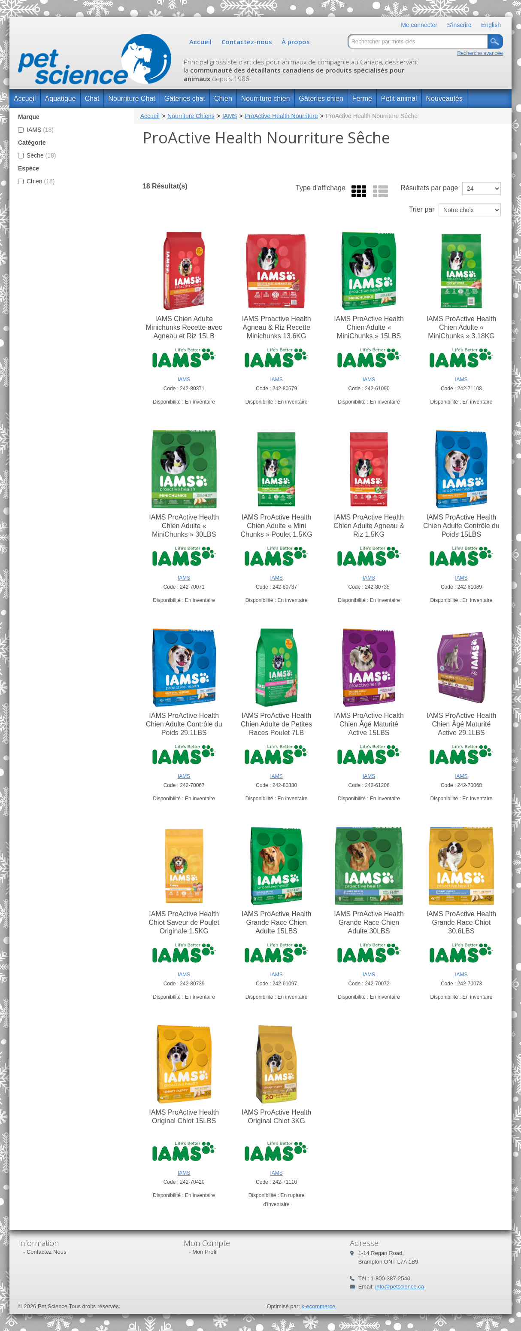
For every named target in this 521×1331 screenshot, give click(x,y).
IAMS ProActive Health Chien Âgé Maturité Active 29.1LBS (462, 724)
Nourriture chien (265, 98)
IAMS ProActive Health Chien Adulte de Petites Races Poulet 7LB (276, 724)
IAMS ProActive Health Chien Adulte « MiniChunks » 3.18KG (462, 327)
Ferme (362, 98)
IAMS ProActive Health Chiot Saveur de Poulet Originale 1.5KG (183, 922)
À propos (296, 41)
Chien (223, 98)
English (491, 24)
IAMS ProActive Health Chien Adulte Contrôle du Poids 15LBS (461, 526)
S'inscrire (459, 24)
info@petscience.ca (399, 1286)
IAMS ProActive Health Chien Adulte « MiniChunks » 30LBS (184, 526)
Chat (92, 98)
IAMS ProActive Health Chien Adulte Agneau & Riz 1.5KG (368, 526)
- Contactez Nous (44, 1252)
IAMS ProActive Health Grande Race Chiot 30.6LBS (462, 922)
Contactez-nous (246, 41)
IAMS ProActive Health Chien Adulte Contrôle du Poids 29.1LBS (184, 724)
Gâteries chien (321, 98)
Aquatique (60, 98)
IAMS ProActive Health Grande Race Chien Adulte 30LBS (369, 922)
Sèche (37, 155)
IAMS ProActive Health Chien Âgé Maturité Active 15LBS (369, 724)
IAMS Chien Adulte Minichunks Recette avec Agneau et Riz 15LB (184, 327)
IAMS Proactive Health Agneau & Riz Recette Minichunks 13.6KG (276, 327)
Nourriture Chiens (191, 115)
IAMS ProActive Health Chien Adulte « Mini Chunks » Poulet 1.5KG (276, 526)
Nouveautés (444, 98)
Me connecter (419, 24)
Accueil (200, 41)
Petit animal (399, 98)
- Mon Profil (203, 1252)
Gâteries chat (184, 98)
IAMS (36, 129)
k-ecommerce (318, 1306)
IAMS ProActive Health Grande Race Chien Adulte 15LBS (277, 922)
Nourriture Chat (131, 98)
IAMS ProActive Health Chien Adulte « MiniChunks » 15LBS (369, 327)
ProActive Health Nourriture (281, 115)
